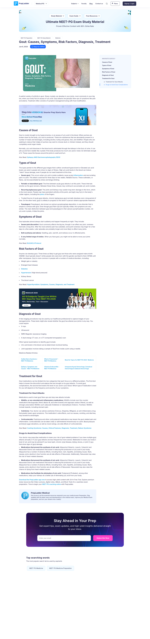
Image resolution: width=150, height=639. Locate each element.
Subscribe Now (103, 538)
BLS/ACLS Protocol (34, 243)
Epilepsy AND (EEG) (43, 157)
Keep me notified (37, 47)
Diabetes (24, 269)
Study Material (56, 16)
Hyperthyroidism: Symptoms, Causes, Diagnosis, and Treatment (50, 284)
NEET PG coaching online (51, 484)
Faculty (84, 3)
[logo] (21, 3)
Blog (91, 3)
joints (42, 194)
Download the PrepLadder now (32, 480)
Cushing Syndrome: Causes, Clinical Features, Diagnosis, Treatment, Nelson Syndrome (59, 428)
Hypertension (26, 273)
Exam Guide (74, 16)
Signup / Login (129, 3)
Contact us (99, 3)
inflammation (78, 175)
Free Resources (92, 16)
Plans (116, 3)
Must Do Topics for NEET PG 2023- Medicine (79, 360)
